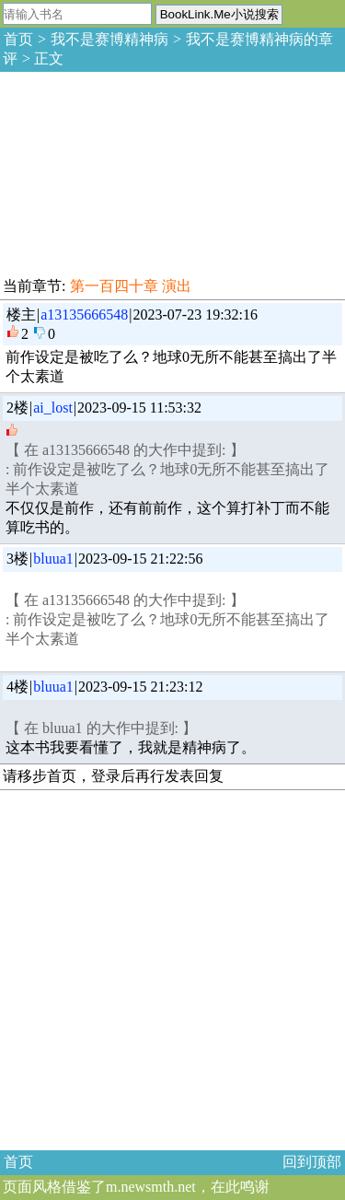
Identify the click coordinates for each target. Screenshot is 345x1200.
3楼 (17, 558)
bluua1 (53, 558)
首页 (18, 39)
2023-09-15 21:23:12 (140, 686)
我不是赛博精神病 (109, 39)
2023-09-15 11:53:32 (139, 407)
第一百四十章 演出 (130, 286)
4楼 (17, 686)
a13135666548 (84, 314)
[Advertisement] (138, 171)
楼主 (21, 314)
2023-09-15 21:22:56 (140, 558)
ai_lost (53, 407)
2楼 (17, 407)
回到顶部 (311, 1162)
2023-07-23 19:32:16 (196, 314)
